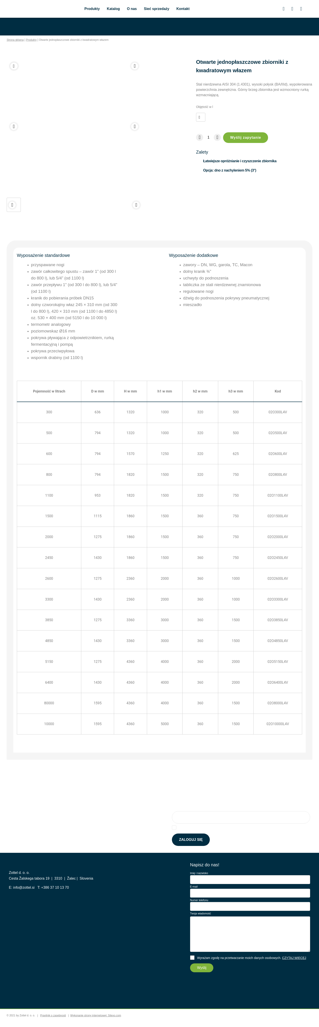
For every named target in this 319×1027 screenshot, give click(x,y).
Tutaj (302, 836)
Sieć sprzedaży (157, 9)
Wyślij (202, 976)
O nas (133, 9)
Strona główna (16, 40)
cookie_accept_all (75, 1019)
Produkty (92, 9)
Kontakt (184, 9)
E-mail (194, 894)
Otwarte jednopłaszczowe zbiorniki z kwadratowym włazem (83, 40)
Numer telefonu (200, 908)
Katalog (114, 9)
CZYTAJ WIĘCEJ (297, 966)
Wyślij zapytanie (245, 138)
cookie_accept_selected (239, 1009)
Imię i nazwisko (199, 881)
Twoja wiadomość (201, 922)
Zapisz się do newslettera (194, 815)
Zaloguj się (190, 847)
